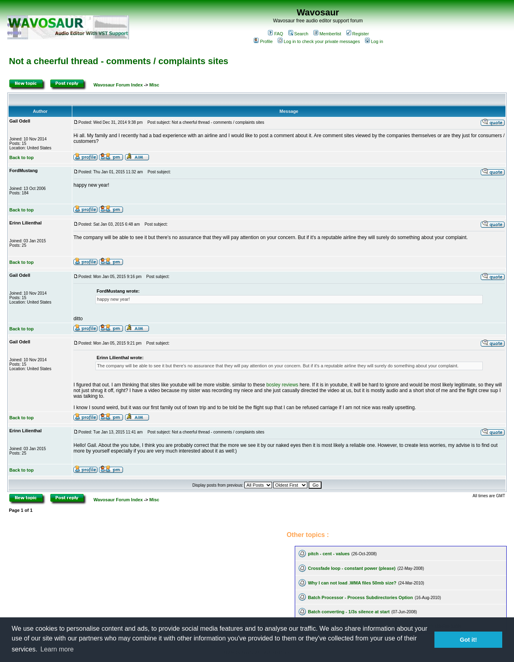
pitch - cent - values (329, 553)
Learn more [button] (57, 649)
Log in (374, 41)
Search (298, 33)
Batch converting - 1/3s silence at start (348, 611)
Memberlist (327, 33)
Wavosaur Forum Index (118, 84)
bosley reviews (282, 385)
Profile (263, 41)
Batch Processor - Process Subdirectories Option (360, 597)
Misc (154, 84)
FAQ (275, 33)
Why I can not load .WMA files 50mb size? (352, 582)
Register (357, 33)
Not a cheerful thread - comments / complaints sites (118, 61)
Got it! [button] (468, 639)
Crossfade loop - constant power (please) (351, 568)
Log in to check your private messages (319, 41)
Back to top (21, 157)
